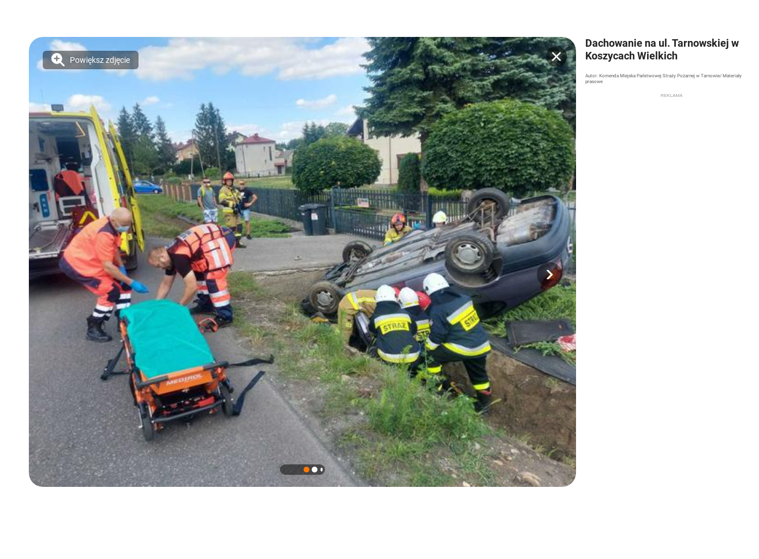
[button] (549, 274)
